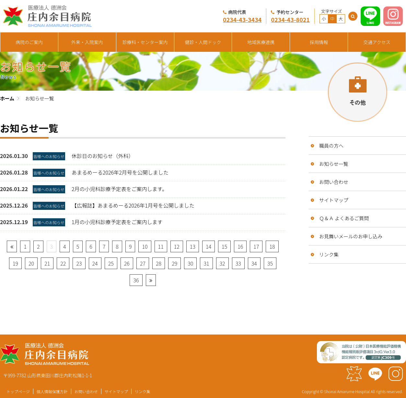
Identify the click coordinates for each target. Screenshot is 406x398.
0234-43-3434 (242, 19)
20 (31, 263)
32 (222, 263)
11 (161, 246)
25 (111, 263)
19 (15, 263)
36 (136, 280)
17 (256, 246)
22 (63, 263)
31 (206, 263)
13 (192, 246)
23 (79, 263)
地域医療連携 (260, 42)
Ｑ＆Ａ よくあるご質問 (344, 218)
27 (142, 263)
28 (158, 263)
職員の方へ (331, 145)
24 (95, 263)
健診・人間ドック (203, 42)
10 (144, 246)
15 (224, 246)
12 (177, 246)
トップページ (18, 391)
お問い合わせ (333, 181)
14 (208, 246)
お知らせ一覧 (333, 163)
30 (190, 263)
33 (238, 263)
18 (272, 246)
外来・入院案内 (87, 42)
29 (174, 263)
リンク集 (329, 254)
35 (270, 263)
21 (47, 263)
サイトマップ (333, 200)
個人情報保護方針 (52, 391)
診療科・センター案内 (145, 42)
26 (127, 263)
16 (240, 246)
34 (254, 263)
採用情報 (319, 42)
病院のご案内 (29, 42)
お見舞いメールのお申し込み (350, 236)
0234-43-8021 (290, 19)
